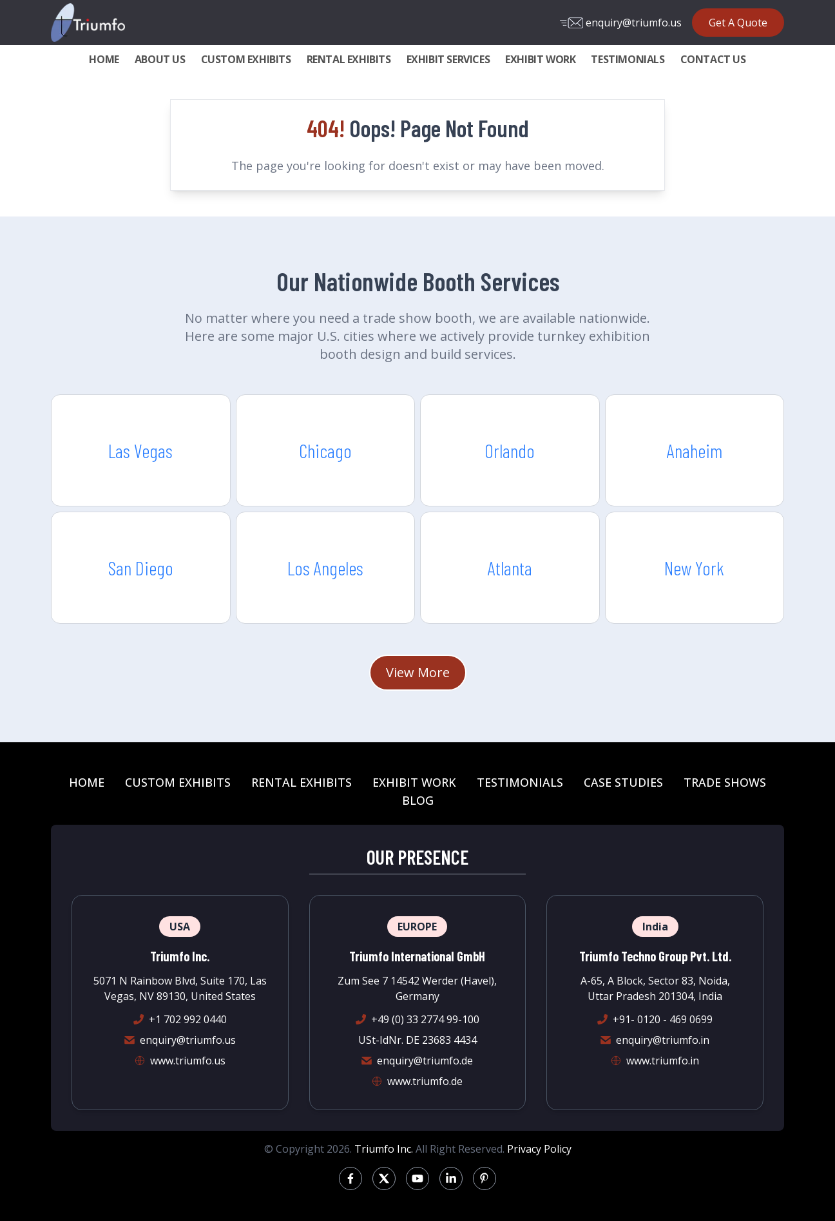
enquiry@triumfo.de (425, 1060)
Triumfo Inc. (383, 1149)
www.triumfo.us (188, 1060)
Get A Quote (738, 22)
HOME (104, 59)
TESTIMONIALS (627, 59)
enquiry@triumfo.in (662, 1040)
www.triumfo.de (425, 1081)
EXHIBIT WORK (540, 59)
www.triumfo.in (662, 1060)
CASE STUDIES (623, 782)
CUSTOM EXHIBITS (246, 59)
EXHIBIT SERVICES (448, 59)
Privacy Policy (539, 1149)
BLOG (418, 800)
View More (418, 672)
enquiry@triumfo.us (621, 22)
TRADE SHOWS (725, 782)
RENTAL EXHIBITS (349, 59)
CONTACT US (713, 59)
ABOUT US (160, 59)
